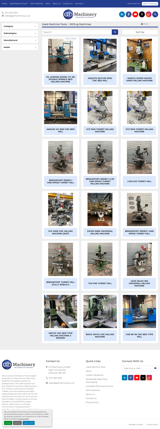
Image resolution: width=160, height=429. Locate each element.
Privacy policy (152, 424)
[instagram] (149, 14)
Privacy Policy (92, 402)
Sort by (140, 32)
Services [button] (78, 3)
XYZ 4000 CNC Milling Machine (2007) (60, 232)
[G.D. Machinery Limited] (18, 365)
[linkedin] (122, 14)
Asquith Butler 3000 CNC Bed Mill (100, 79)
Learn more (28, 423)
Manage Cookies (136, 424)
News (47, 3)
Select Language (150, 4)
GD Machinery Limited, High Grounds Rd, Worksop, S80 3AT (59, 370)
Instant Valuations (94, 375)
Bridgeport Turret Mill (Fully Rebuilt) (60, 283)
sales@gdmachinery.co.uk (17, 16)
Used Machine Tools (18, 3)
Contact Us (68, 3)
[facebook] (129, 14)
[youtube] (135, 14)
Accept (8, 423)
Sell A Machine (36, 3)
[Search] (155, 14)
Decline (17, 423)
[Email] (140, 368)
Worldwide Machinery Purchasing (96, 380)
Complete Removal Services (99, 386)
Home (4, 3)
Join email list (134, 3)
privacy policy (23, 419)
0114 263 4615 (11, 13)
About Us (57, 3)
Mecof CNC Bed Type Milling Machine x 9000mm (61, 335)
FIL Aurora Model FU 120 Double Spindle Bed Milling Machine (60, 79)
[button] (19, 3)
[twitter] (142, 14)
